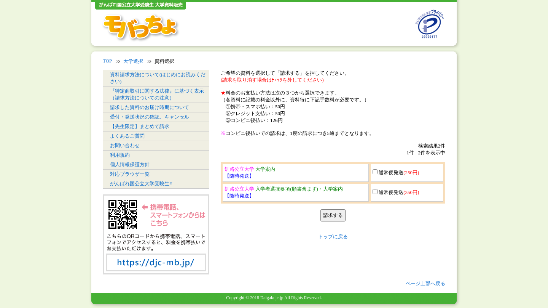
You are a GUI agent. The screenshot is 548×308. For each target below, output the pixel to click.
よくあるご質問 (127, 136)
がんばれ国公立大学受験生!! (141, 183)
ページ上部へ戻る (425, 283)
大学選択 (133, 61)
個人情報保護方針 (130, 164)
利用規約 (120, 155)
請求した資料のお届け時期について (149, 107)
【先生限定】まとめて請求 (139, 126)
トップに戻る (333, 236)
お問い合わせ (125, 145)
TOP (107, 61)
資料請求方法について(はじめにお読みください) (158, 78)
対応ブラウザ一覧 (130, 174)
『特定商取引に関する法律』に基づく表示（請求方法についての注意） (157, 94)
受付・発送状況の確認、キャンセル (149, 117)
